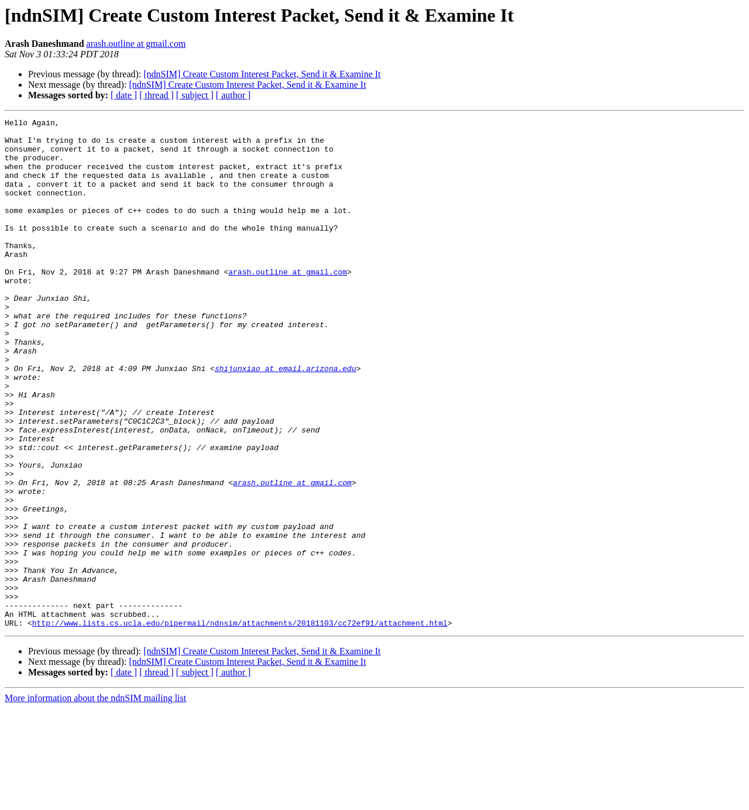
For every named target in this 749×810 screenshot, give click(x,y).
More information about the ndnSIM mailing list (95, 800)
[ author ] (233, 95)
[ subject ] (195, 95)
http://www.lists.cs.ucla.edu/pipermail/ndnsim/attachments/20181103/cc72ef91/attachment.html (240, 724)
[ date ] (124, 95)
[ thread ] (156, 95)
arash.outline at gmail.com (136, 44)
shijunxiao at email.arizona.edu (285, 419)
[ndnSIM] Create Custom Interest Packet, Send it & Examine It (261, 74)
